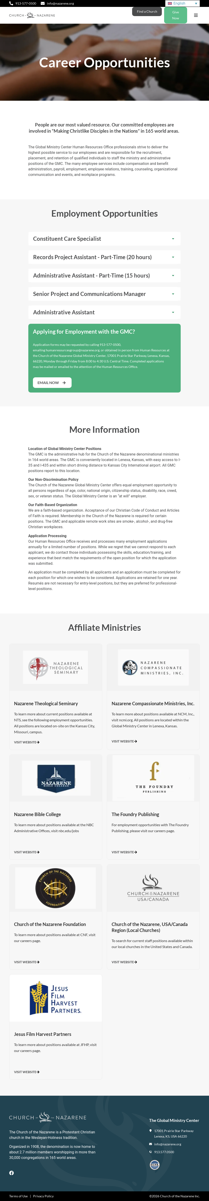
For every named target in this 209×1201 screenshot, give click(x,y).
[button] (196, 15)
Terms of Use (18, 1196)
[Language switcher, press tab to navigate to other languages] (182, 3)
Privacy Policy (43, 1196)
